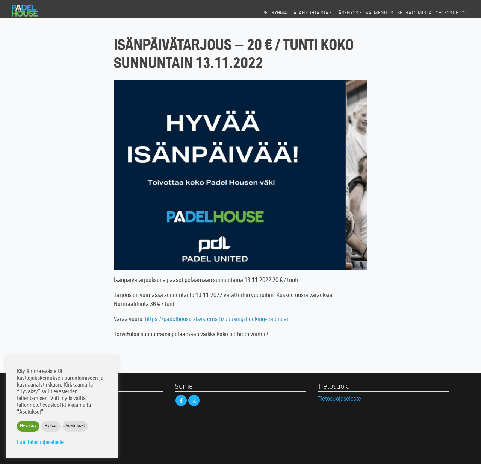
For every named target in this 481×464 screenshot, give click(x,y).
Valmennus (379, 13)
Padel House (31, 11)
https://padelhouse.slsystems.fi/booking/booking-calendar (217, 320)
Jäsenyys (347, 13)
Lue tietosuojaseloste (40, 443)
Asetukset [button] (75, 426)
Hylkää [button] (50, 426)
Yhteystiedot (451, 13)
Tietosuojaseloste (339, 399)
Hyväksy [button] (28, 426)
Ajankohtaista (310, 13)
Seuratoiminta (414, 13)
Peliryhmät (275, 13)
